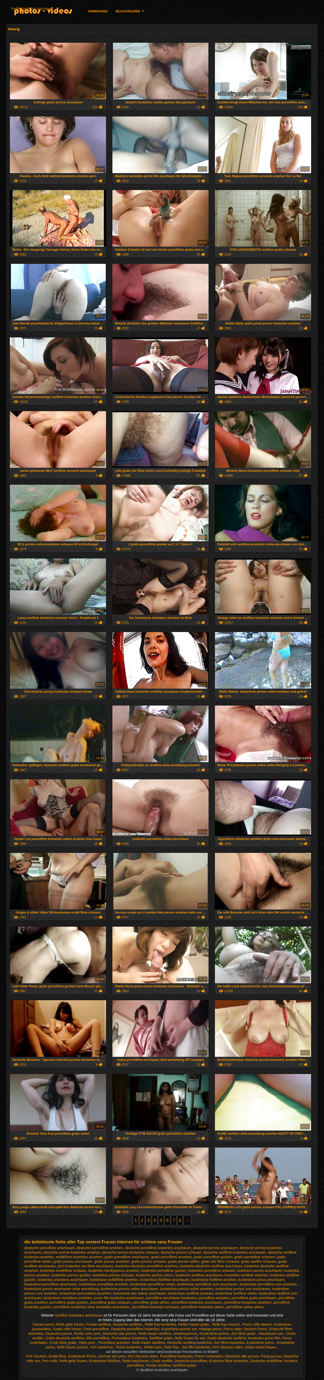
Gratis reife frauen (67, 1329)
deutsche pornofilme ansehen (99, 1248)
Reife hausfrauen (135, 1361)
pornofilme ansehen (214, 1298)
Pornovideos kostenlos (129, 1338)
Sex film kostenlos (196, 1347)
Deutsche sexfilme (128, 1324)
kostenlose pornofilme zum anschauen (207, 1284)
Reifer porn (153, 1347)
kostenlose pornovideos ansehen (85, 1293)
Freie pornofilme (96, 1329)
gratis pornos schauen (148, 1261)
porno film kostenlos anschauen (119, 1298)
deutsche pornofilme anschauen (49, 1248)
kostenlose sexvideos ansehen (68, 1298)
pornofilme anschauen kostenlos (171, 1298)
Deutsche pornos (58, 1333)
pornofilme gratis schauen (110, 1302)
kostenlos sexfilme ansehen (246, 1275)
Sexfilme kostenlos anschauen (31, 8)
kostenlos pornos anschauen (259, 1271)
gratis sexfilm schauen (258, 1261)
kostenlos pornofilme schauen (211, 1271)
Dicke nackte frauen (261, 1347)
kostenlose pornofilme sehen (152, 1284)
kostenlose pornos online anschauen (129, 1289)
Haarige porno (210, 1329)
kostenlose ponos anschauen (262, 1280)
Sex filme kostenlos (229, 1343)
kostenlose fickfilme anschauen (164, 1280)
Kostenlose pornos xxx (179, 1329)
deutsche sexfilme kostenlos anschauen (235, 1252)
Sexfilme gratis (160, 1338)
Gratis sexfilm (162, 1361)
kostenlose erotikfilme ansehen (114, 1280)
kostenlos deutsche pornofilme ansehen (146, 1266)
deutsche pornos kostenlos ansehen (72, 1252)
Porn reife (49, 1361)
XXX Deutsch (36, 1356)
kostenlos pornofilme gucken (163, 1271)
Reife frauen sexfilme (155, 1333)
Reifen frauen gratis (194, 1324)
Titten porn (87, 1343)
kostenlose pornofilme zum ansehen (268, 1284)
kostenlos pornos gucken (71, 1275)
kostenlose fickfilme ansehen (214, 1280)
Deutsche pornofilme (191, 1361)
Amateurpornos (185, 1333)
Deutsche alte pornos (119, 1333)
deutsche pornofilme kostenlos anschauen (158, 1248)
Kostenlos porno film (264, 1338)
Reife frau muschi (226, 1324)
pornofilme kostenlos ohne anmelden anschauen (92, 1307)
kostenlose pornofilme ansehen (103, 1284)
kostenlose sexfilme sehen (236, 1293)
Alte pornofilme (98, 1338)
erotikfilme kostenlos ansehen (79, 1257)
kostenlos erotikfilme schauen (63, 1271)
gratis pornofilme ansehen (171, 1257)
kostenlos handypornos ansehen (113, 1271)
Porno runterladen (209, 1356)
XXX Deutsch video (227, 1347)
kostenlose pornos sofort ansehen (186, 1289)
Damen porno (43, 1324)
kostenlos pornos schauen (113, 1275)
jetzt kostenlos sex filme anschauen (85, 1266)
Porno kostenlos (129, 1347)
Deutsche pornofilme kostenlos (135, 1329)
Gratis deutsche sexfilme (64, 1338)
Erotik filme (57, 1356)
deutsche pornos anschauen (215, 1248)
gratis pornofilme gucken (213, 1257)
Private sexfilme (98, 1324)
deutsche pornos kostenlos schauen (130, 1252)
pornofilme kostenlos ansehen (247, 1302)
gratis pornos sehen (183, 1261)
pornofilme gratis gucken (69, 1302)
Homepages (98, 11)
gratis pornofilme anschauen (127, 1257)
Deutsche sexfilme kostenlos (189, 1343)
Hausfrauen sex (271, 1333)
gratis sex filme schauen (220, 1261)
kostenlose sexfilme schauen (190, 1293)
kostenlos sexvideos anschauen (63, 1280)
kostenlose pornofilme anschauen (50, 1284)
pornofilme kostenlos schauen (155, 1307)
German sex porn (111, 1356)
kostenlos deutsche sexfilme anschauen (211, 1266)
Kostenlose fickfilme (104, 1361)
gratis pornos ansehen (111, 1261)
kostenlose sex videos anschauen (139, 1293)
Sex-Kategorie (127, 11)
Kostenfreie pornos (214, 1333)
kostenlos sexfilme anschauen (199, 1275)
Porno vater (233, 1329)
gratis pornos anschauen (72, 1261)
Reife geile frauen (70, 1324)
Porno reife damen (257, 1324)
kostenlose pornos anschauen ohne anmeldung (61, 1289)
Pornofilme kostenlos (176, 1356)
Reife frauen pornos (72, 1347)
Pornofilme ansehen (114, 1343)
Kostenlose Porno (82, 1356)
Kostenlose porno (260, 1343)
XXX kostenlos (102, 1347)
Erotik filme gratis (62, 1343)
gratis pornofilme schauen (254, 1257)
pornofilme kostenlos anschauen (196, 1302)
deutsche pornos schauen (181, 1252)
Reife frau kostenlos (160, 1324)
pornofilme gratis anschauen (254, 1298)
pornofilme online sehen (245, 1307)
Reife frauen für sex (189, 1338)
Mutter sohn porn (87, 1333)
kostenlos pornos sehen (154, 1275)
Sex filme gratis (244, 1333)
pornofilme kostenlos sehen (202, 1307)
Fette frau (172, 1347)
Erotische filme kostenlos (228, 1361)
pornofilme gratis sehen (151, 1302)
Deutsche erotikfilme (266, 1361)
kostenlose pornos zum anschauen (242, 1289)
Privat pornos (271, 1356)
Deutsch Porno (255, 1329)
